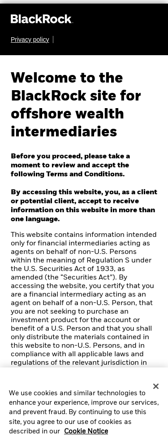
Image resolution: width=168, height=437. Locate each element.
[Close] (156, 392)
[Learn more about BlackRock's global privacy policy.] (32, 39)
